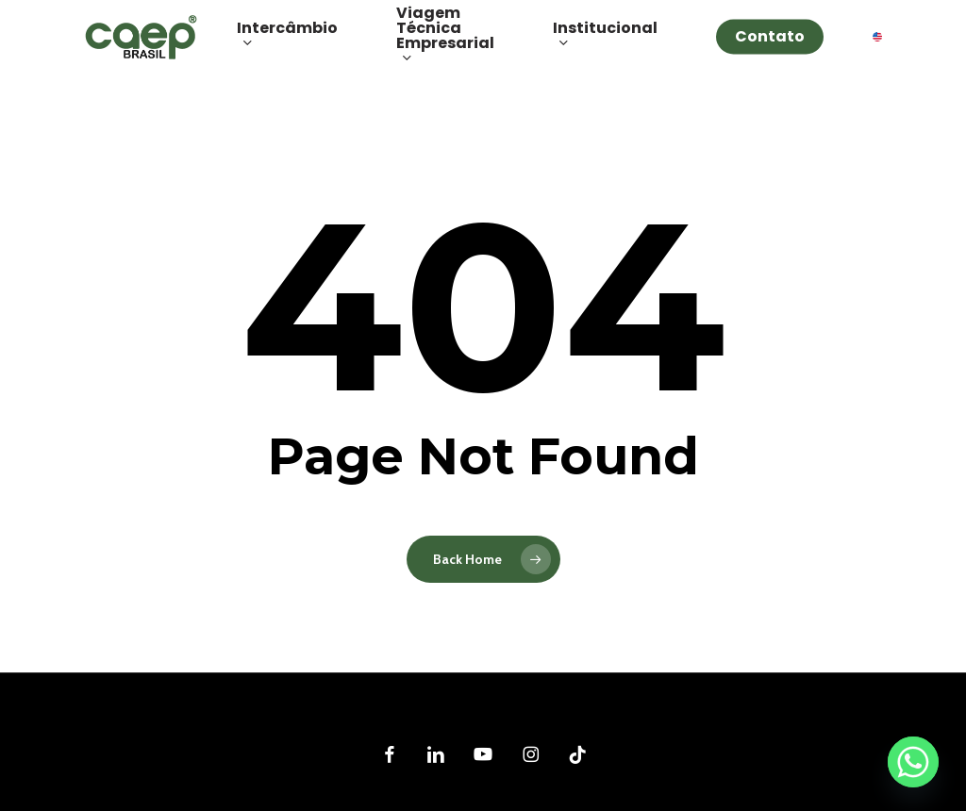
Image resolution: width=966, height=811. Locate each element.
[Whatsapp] (913, 762)
